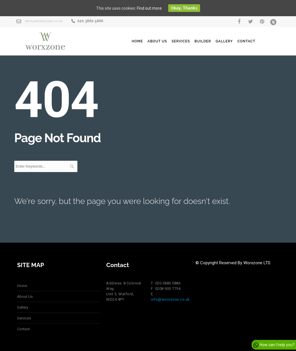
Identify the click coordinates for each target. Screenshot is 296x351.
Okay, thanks (184, 8)
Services (181, 41)
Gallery (224, 41)
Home (137, 41)
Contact (246, 41)
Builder (202, 41)
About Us (157, 41)
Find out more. (150, 8)
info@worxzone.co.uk (44, 21)
